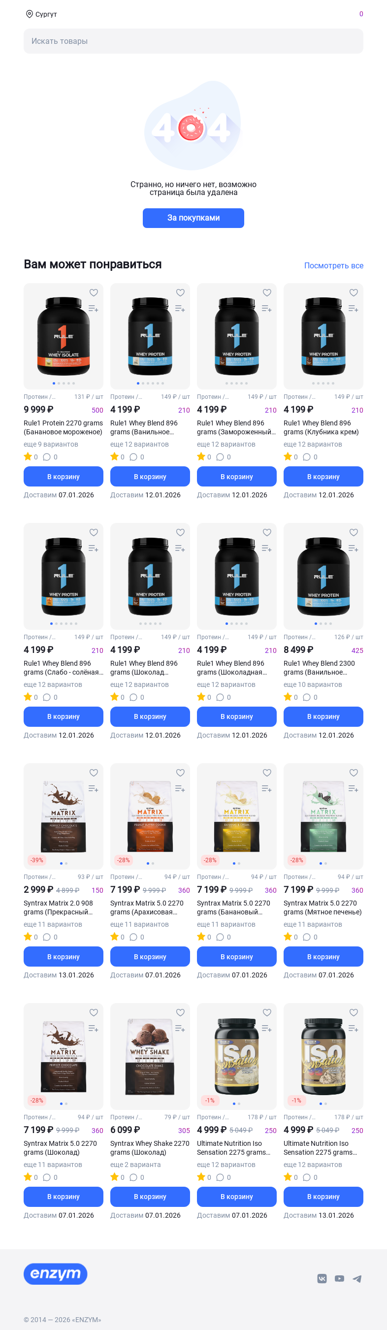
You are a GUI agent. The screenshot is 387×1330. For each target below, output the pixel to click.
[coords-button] (40, 14)
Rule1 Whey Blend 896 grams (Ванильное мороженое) (144, 427)
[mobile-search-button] (193, 41)
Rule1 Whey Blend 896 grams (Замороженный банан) (234, 427)
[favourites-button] (93, 293)
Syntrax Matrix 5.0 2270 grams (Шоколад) (60, 1147)
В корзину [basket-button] (63, 477)
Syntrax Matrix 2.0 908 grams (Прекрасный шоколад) (58, 907)
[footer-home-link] (56, 1274)
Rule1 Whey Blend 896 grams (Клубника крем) (321, 427)
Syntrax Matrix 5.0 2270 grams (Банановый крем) (233, 907)
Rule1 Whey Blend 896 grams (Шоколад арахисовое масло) (144, 668)
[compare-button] (93, 309)
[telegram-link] (357, 1279)
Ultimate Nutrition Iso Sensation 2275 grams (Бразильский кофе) (318, 1148)
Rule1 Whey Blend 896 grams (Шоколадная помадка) (230, 668)
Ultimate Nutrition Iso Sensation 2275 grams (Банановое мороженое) (236, 1148)
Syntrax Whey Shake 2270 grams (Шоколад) (150, 1147)
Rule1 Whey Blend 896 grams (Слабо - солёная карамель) (61, 668)
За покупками (193, 218)
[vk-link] (322, 1279)
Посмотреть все (333, 265)
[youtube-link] (340, 1279)
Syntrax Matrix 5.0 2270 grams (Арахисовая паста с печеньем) (147, 907)
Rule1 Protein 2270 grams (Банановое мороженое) (63, 427)
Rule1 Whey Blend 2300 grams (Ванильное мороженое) (319, 668)
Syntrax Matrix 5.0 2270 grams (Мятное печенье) (323, 907)
